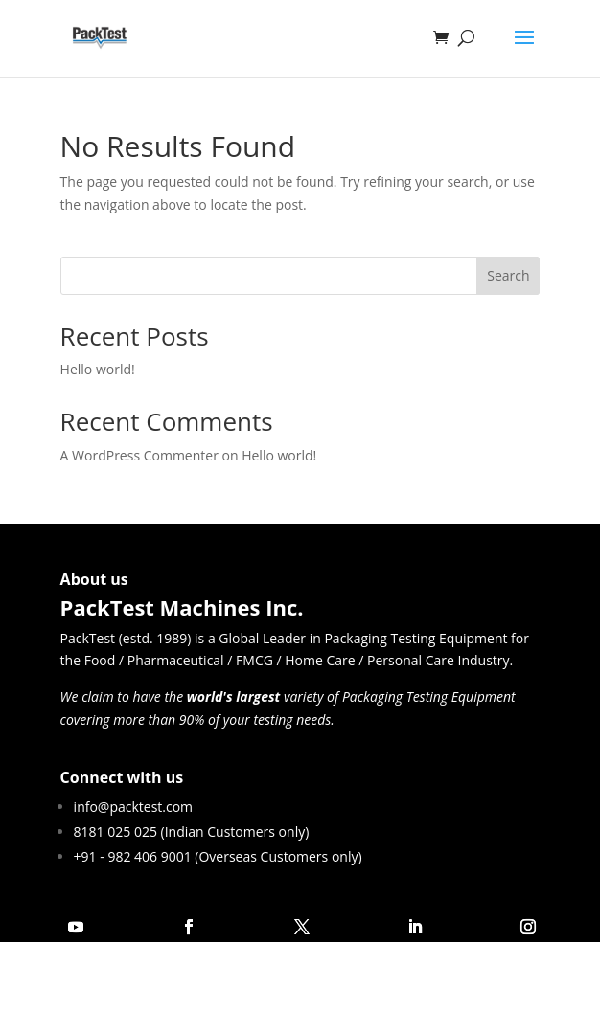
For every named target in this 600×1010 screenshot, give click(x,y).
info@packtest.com (134, 806)
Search (508, 275)
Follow (132, 926)
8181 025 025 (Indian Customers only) (192, 831)
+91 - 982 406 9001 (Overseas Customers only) (218, 856)
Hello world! (97, 369)
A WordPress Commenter (139, 455)
